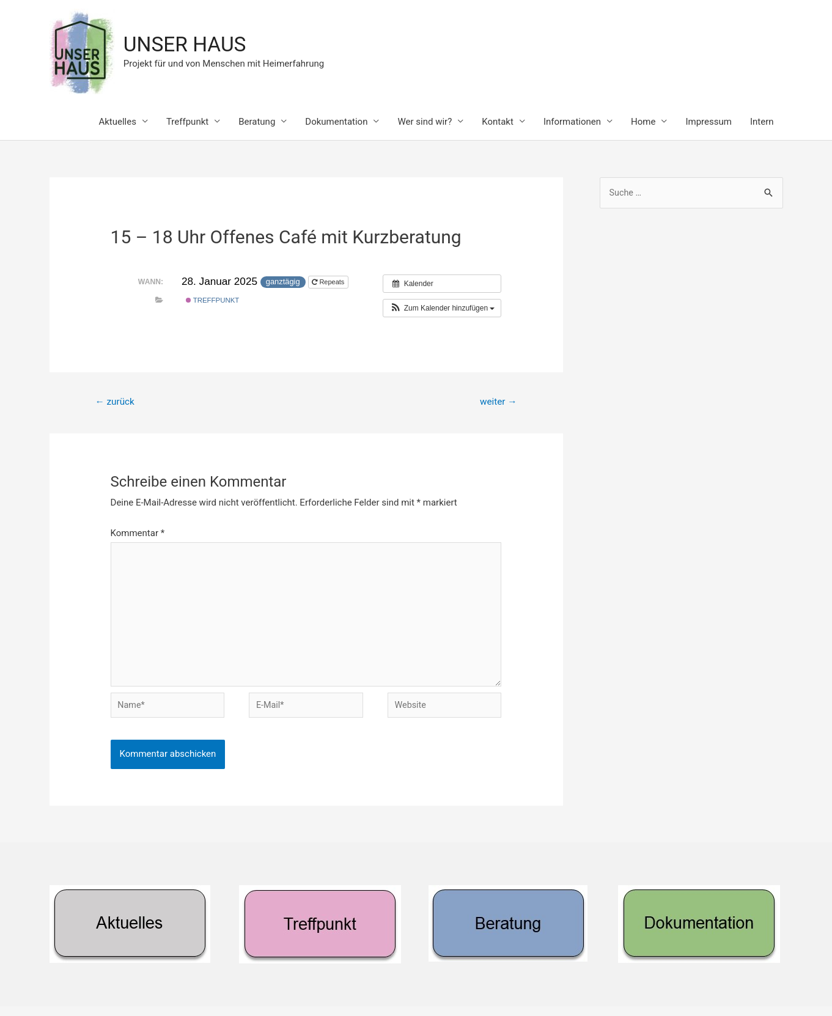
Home (643, 122)
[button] (442, 309)
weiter (496, 403)
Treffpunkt (187, 122)
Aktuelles (117, 122)
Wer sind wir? (424, 122)
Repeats (329, 283)
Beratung (256, 122)
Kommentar (138, 534)
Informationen (572, 122)
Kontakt (498, 122)
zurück (115, 403)
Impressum (708, 122)
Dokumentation (336, 122)
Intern (762, 122)
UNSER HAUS (188, 44)
